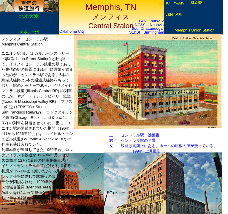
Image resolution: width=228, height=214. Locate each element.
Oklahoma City (72, 31)
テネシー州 (29, 32)
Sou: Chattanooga (147, 28)
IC (168, 3)
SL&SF (196, 2)
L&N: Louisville (151, 21)
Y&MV (179, 3)
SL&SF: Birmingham (146, 32)
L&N (169, 14)
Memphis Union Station (194, 30)
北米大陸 (28, 16)
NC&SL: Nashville (150, 25)
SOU (178, 14)
